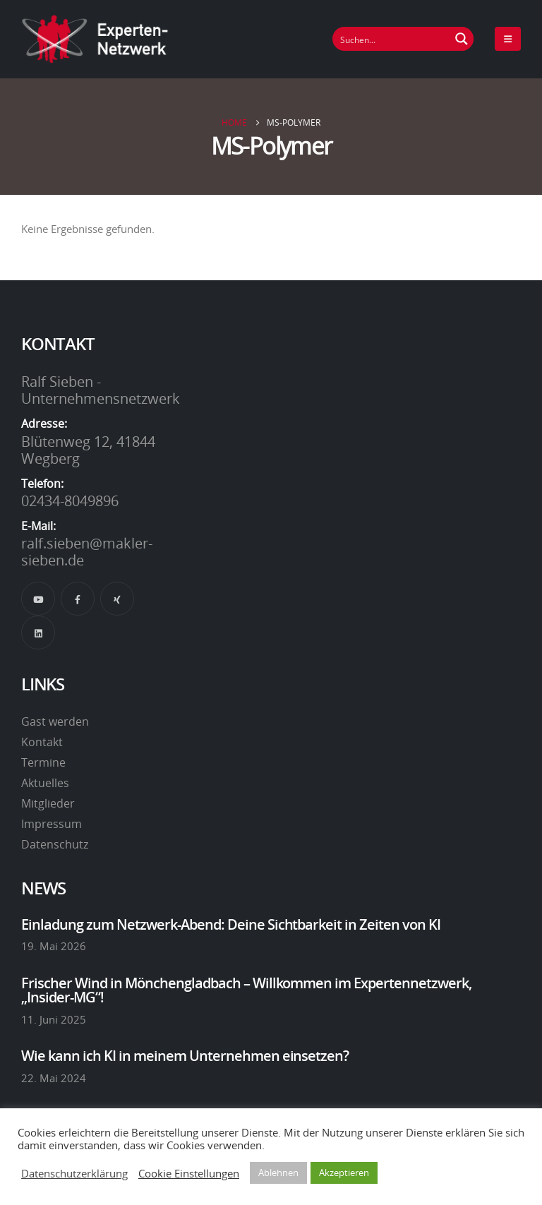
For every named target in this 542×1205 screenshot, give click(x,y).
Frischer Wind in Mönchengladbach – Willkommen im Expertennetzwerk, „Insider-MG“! (246, 990)
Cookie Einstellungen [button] (188, 1173)
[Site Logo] (95, 39)
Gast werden (55, 721)
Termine (43, 762)
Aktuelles (45, 783)
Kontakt (42, 742)
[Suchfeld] (391, 39)
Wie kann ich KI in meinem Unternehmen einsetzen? (185, 1055)
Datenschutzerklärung (74, 1173)
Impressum (51, 824)
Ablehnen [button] (278, 1172)
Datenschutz (54, 844)
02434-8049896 (70, 500)
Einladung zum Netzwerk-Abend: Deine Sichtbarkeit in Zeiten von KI (230, 924)
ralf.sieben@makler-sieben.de (86, 551)
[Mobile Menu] (508, 39)
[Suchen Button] (462, 39)
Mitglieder (48, 803)
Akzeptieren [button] (344, 1172)
